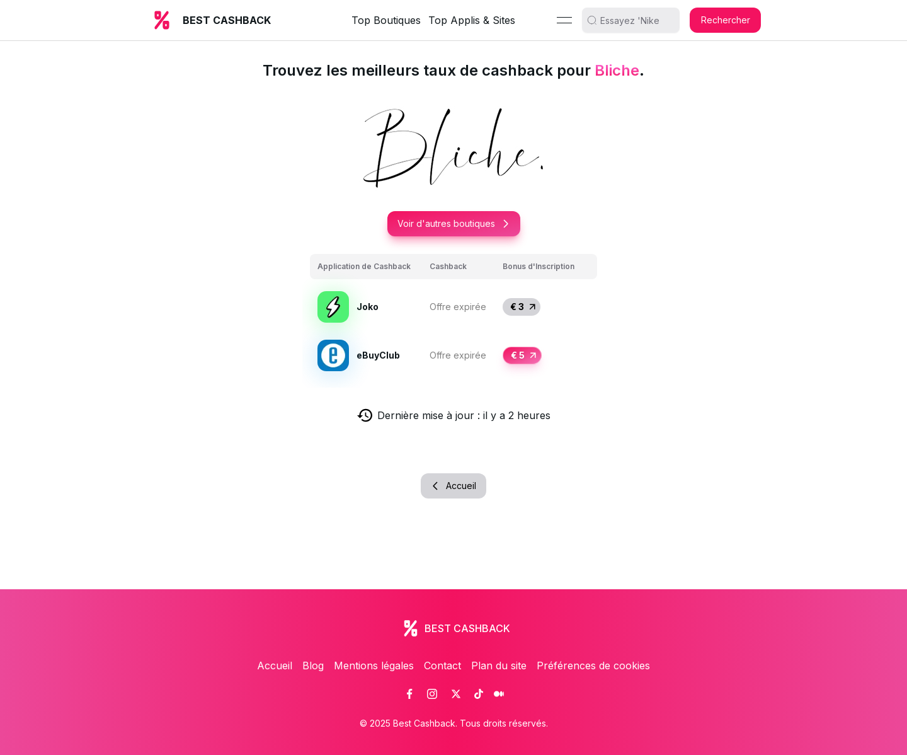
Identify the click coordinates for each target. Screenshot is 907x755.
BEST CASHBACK (227, 20)
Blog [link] (313, 665)
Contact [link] (442, 665)
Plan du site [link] (499, 665)
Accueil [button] (453, 485)
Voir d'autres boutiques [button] (453, 223)
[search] (635, 20)
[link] (409, 694)
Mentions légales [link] (374, 665)
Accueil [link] (274, 665)
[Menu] (564, 20)
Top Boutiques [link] (386, 20)
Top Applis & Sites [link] (471, 20)
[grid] (453, 317)
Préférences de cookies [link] (593, 665)
